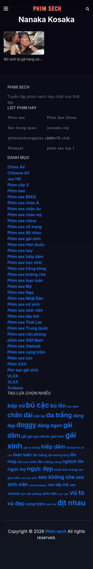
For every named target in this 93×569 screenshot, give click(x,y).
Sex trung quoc (22, 128)
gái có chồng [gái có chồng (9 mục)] (32, 447)
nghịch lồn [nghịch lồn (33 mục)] (73, 461)
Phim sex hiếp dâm (25, 256)
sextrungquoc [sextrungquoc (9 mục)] (38, 485)
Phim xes (16, 117)
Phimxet (15, 148)
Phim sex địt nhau (24, 232)
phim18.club (58, 138)
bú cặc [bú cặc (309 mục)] (37, 405)
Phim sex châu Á (23, 202)
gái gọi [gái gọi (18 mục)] (26, 436)
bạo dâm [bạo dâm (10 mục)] (72, 406)
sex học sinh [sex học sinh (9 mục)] (29, 478)
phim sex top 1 (60, 148)
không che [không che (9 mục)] (73, 447)
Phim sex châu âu (24, 208)
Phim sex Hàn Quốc (26, 244)
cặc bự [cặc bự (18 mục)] (39, 416)
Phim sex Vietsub (23, 346)
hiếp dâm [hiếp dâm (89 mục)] (53, 446)
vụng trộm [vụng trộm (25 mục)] (35, 504)
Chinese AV (18, 172)
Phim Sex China (62, 117)
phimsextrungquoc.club (27, 138)
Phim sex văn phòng (26, 334)
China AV (16, 166)
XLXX (12, 381)
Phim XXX (17, 364)
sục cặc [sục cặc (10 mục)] (63, 494)
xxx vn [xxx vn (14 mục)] (51, 504)
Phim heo (16, 190)
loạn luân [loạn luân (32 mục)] (22, 454)
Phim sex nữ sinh (23, 304)
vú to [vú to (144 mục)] (77, 492)
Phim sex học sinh (24, 262)
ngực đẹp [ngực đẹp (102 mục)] (40, 468)
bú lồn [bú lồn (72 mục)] (58, 406)
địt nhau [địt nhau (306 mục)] (71, 502)
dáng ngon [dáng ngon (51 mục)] (49, 425)
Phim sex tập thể (23, 316)
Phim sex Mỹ (19, 286)
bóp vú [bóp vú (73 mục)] (16, 405)
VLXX (12, 375)
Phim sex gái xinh (24, 238)
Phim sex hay (20, 250)
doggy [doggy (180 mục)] (26, 425)
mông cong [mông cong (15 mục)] (52, 462)
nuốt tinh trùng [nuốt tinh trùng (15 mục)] (65, 469)
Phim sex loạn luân (25, 280)
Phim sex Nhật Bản (25, 298)
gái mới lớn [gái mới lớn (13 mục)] (42, 436)
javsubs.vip (58, 128)
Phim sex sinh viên (25, 310)
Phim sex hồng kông (26, 268)
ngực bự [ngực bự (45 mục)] (16, 469)
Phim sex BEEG (21, 196)
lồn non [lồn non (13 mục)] (23, 462)
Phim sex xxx (19, 358)
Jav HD (14, 178)
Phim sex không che (26, 274)
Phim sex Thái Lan (24, 322)
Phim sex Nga (20, 292)
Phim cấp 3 (18, 184)
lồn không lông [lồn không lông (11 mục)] (58, 455)
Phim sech (55, 531)
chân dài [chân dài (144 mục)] (20, 415)
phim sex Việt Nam (25, 340)
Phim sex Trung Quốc (27, 328)
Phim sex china (21, 220)
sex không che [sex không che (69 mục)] (56, 477)
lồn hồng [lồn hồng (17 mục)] (40, 455)
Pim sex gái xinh (22, 369)
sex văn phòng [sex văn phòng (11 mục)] (31, 494)
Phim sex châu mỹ (24, 214)
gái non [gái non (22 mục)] (57, 436)
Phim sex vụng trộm (26, 352)
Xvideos (15, 387)
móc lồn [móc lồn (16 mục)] (36, 462)
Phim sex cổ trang (24, 226)
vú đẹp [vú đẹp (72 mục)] (16, 503)
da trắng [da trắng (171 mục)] (59, 415)
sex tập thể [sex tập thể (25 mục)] (58, 484)
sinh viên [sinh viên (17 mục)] (49, 494)
